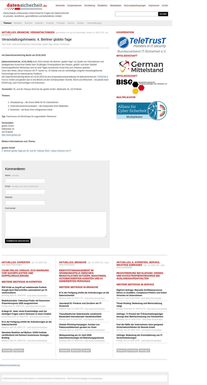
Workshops (64, 44)
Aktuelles (18, 23)
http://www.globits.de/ (11, 135)
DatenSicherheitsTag (21, 44)
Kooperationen (74, 5)
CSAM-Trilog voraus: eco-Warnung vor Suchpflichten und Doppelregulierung (25, 273)
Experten (39, 23)
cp (71, 32)
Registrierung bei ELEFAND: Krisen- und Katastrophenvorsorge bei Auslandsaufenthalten (140, 276)
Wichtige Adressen (129, 265)
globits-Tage (48, 44)
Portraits (50, 23)
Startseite (60, 5)
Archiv (165, 5)
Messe (56, 44)
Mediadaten (116, 5)
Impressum (154, 5)
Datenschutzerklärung (10, 365)
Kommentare (97, 378)
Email (22, 186)
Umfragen (144, 350)
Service (71, 23)
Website (8, 197)
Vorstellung (89, 5)
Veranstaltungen (94, 23)
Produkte (61, 23)
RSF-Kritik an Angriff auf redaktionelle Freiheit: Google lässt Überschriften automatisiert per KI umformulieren (24, 290)
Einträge (84, 378)
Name (12, 175)
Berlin (9, 44)
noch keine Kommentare (12, 265)
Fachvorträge (36, 44)
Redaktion (103, 5)
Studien (80, 23)
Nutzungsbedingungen (135, 5)
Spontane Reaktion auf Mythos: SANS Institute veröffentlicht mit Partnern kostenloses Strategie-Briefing (25, 335)
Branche (28, 23)
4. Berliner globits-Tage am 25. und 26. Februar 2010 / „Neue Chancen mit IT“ (36, 151)
